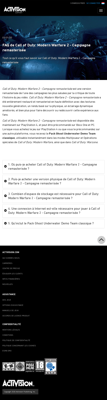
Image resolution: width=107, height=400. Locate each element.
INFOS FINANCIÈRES (11, 279)
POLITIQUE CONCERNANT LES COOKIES (19, 346)
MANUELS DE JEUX (10, 311)
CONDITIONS (7, 335)
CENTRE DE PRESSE (11, 268)
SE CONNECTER (93, 3)
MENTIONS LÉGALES (11, 330)
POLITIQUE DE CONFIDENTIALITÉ (16, 340)
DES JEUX (6, 300)
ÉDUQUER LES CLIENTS (12, 274)
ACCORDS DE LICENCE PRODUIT (16, 316)
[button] (103, 3)
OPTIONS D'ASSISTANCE (12, 305)
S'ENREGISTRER (77, 3)
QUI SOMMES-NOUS (11, 258)
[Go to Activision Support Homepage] (17, 11)
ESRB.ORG (6, 351)
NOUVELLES (7, 284)
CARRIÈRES (7, 263)
